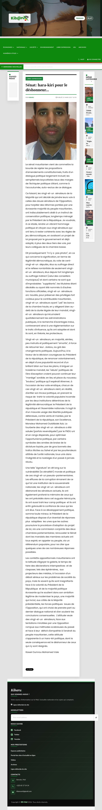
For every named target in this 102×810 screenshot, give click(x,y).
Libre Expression (64, 47)
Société (34, 47)
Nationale (22, 47)
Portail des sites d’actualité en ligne (23, 755)
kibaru (31, 97)
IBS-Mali (24, 802)
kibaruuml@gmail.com (24, 791)
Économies (8, 47)
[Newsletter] (96, 717)
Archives (82, 47)
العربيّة (90, 18)
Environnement (47, 47)
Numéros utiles (10, 53)
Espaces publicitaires (18, 751)
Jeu (74, 47)
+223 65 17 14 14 (22, 785)
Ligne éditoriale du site (20, 705)
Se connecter (94, 59)
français (79, 18)
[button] (81, 59)
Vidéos (13, 760)
